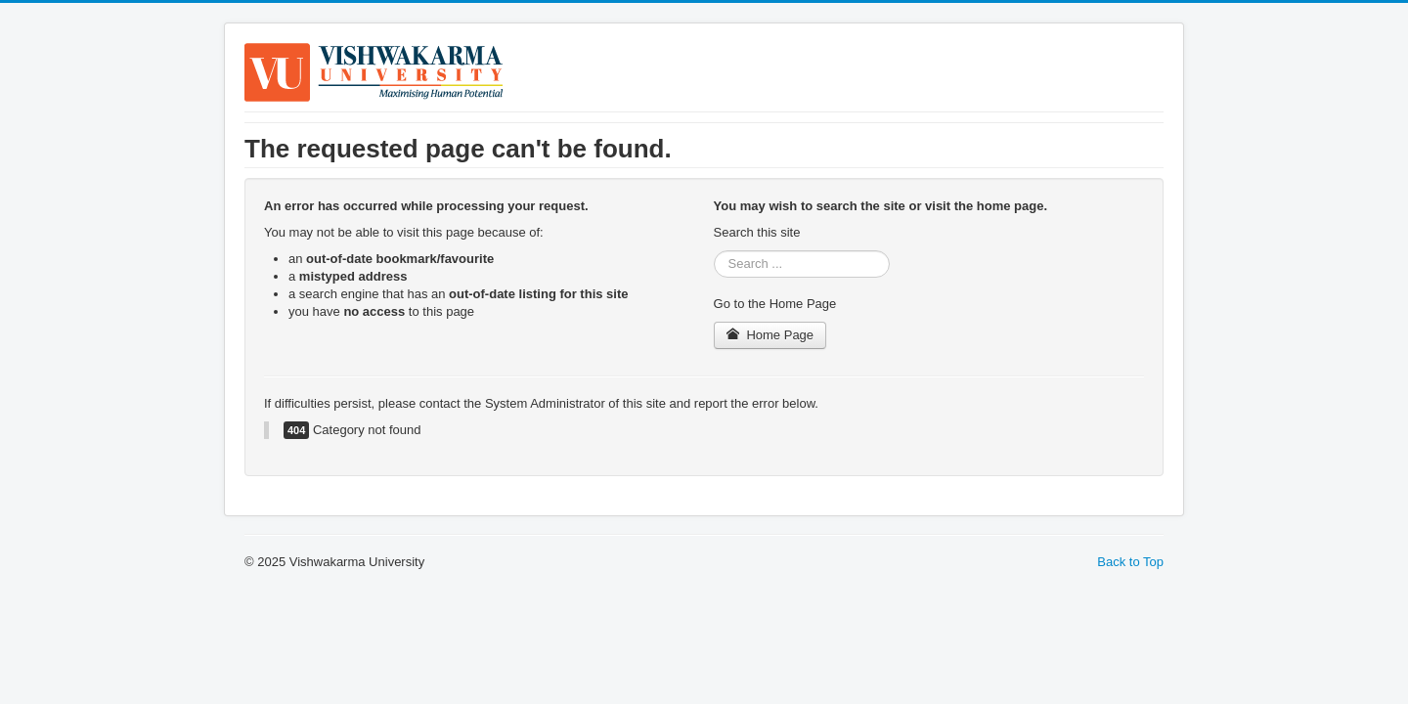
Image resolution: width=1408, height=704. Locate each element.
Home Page (770, 335)
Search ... (714, 250)
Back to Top (1130, 561)
